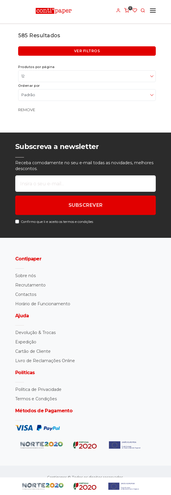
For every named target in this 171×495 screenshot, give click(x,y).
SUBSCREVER (86, 205)
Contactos (25, 294)
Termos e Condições (36, 398)
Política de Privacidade (38, 389)
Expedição (25, 342)
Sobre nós (25, 275)
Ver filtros (87, 51)
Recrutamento (30, 285)
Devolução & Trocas (35, 332)
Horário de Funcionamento (42, 303)
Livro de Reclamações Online (45, 360)
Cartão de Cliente (33, 351)
